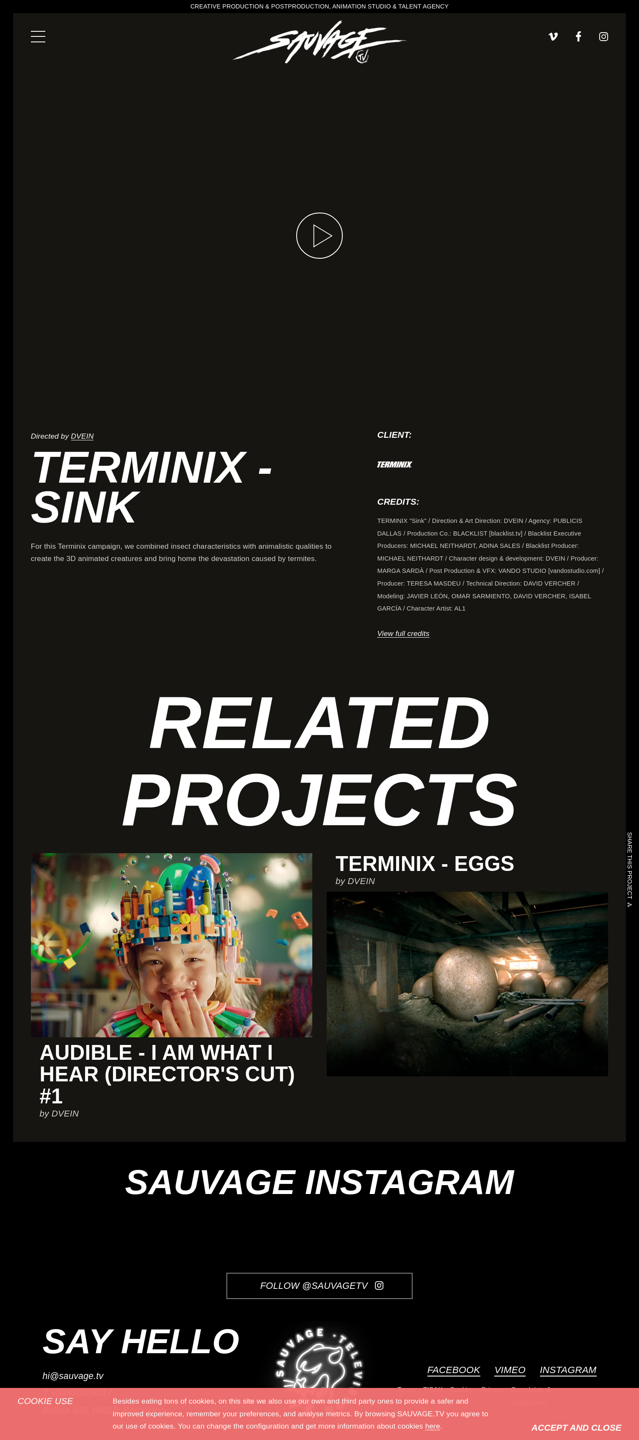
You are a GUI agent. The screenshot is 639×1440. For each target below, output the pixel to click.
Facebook (453, 1370)
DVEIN (82, 436)
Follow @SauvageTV (321, 1285)
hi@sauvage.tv (72, 1376)
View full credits (403, 633)
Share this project (630, 867)
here (432, 1426)
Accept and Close (577, 1427)
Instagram (568, 1370)
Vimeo (510, 1370)
